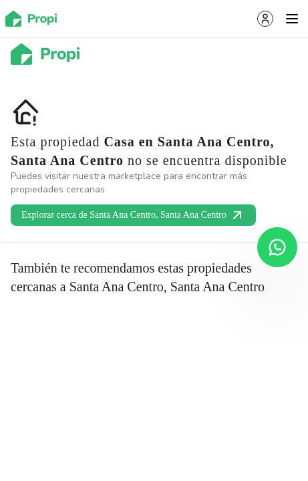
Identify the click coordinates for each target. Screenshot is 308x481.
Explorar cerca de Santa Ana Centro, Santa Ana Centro (133, 215)
